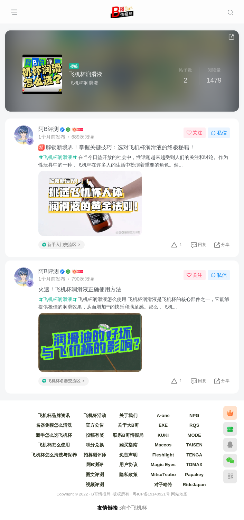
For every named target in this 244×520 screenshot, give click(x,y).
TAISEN (194, 444)
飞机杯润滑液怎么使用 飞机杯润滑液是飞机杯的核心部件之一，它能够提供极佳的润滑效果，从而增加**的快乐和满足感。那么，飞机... (133, 303)
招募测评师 (95, 454)
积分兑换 (95, 444)
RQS (194, 425)
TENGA (194, 454)
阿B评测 (48, 129)
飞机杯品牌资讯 (54, 415)
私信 (219, 132)
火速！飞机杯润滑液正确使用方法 (79, 289)
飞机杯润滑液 (85, 74)
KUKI (163, 435)
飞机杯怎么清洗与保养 (53, 454)
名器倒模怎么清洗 (54, 425)
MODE (194, 435)
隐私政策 (128, 474)
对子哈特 (163, 484)
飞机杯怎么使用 (54, 444)
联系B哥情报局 (128, 435)
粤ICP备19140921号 (151, 494)
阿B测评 (94, 464)
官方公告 (95, 425)
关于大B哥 (128, 425)
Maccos (163, 444)
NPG (194, 415)
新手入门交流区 (61, 244)
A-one (163, 415)
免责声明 (128, 454)
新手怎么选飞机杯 (54, 435)
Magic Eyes (163, 464)
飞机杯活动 (95, 415)
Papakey (194, 474)
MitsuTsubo (163, 474)
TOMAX (194, 464)
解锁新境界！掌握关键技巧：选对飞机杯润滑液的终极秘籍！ (116, 147)
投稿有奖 (95, 435)
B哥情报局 (101, 494)
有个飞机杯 (134, 508)
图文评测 (95, 474)
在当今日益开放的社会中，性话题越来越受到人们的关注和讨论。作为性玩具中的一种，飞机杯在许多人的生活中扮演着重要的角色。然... (133, 161)
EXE (163, 425)
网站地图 (179, 494)
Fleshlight (163, 454)
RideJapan (194, 484)
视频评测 (95, 484)
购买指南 (128, 444)
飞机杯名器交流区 (63, 380)
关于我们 (128, 415)
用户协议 (128, 464)
